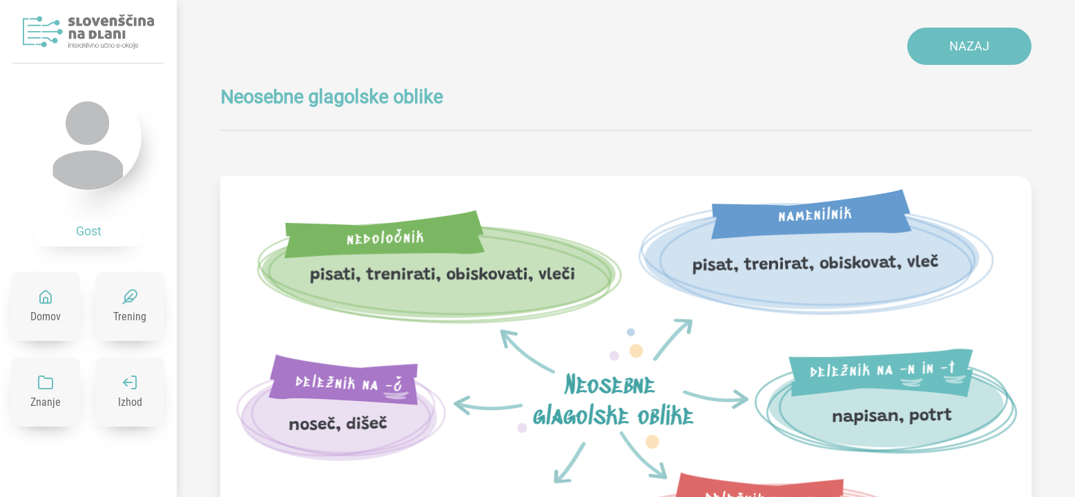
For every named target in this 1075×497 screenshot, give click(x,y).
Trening (129, 316)
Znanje (45, 402)
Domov (45, 316)
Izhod (130, 402)
